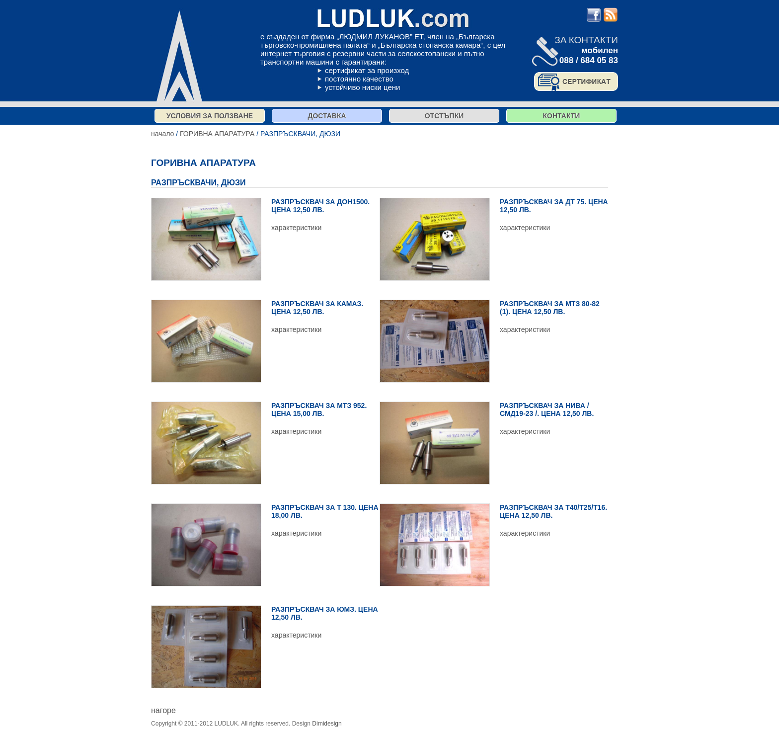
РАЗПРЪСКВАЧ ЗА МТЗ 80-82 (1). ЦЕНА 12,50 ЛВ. (550, 308)
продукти (355, 723)
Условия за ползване (209, 116)
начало (162, 134)
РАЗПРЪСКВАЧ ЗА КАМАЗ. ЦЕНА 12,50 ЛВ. (317, 308)
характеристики (296, 228)
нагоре (163, 710)
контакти (561, 116)
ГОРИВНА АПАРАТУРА (217, 134)
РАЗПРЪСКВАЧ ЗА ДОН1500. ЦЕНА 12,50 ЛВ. (320, 206)
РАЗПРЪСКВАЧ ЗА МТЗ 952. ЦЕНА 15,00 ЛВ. (319, 409)
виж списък (171, 701)
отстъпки (444, 116)
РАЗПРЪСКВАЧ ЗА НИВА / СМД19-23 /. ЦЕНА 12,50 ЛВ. (547, 409)
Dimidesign (326, 723)
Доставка (327, 116)
